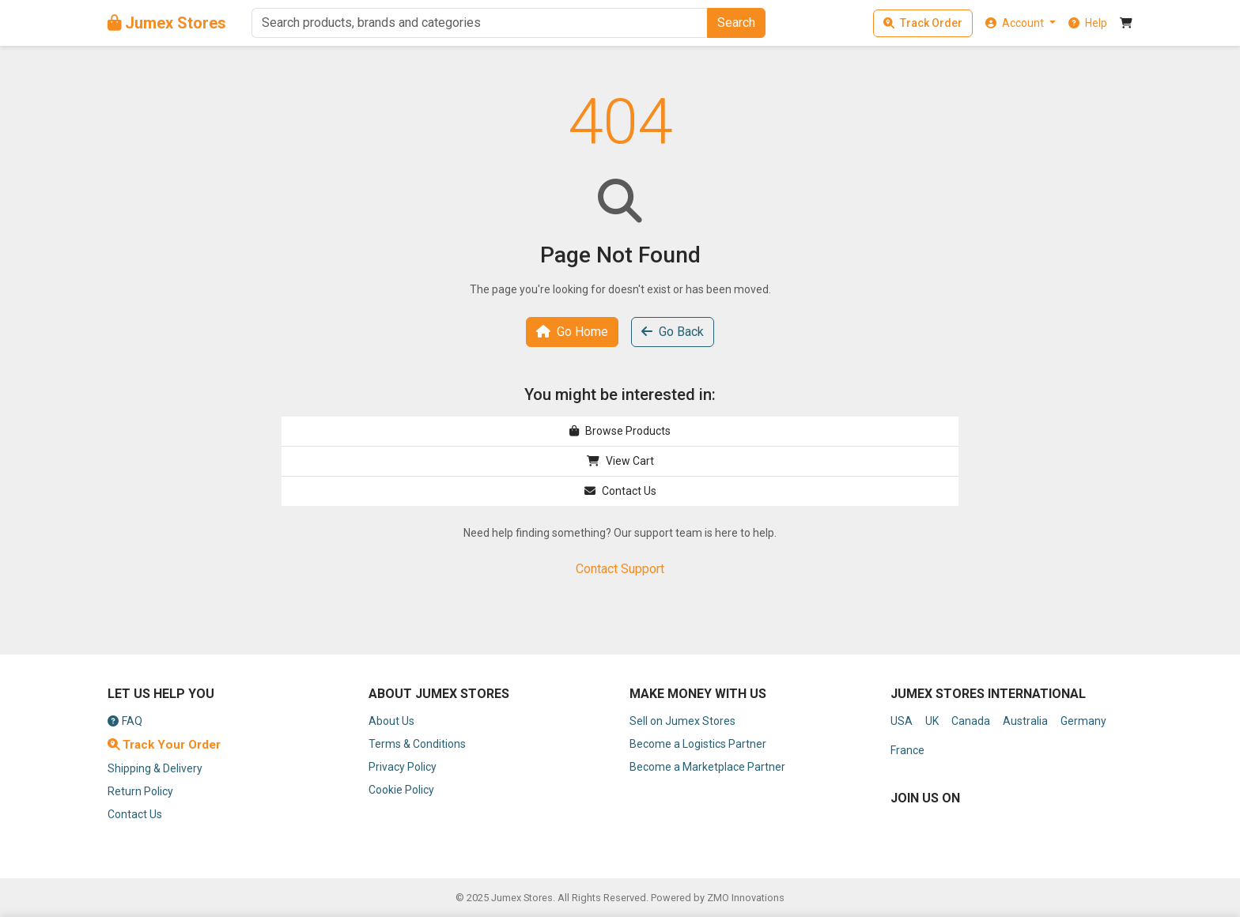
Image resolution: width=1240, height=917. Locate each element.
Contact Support (620, 568)
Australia (1025, 721)
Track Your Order (164, 745)
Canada (970, 721)
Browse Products (620, 431)
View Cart (620, 461)
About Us (391, 721)
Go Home (572, 331)
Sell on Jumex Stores (682, 721)
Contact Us (620, 491)
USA (901, 721)
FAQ (125, 721)
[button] (1020, 23)
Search (736, 22)
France (907, 750)
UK (932, 721)
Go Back (672, 331)
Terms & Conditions (417, 744)
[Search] (479, 23)
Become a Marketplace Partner (707, 766)
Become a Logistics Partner (697, 744)
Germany (1083, 721)
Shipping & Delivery (155, 768)
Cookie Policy (401, 789)
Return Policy (140, 791)
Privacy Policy (403, 766)
